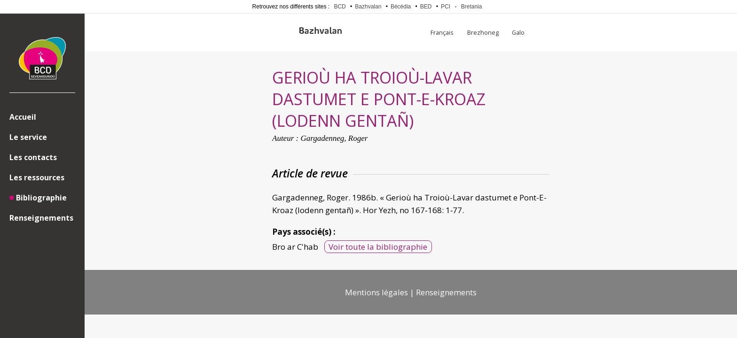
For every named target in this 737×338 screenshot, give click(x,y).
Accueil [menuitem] (22, 117)
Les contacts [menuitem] (33, 157)
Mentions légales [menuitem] (376, 292)
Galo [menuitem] (518, 32)
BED (426, 6)
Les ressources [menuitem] (36, 177)
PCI (445, 6)
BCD (339, 6)
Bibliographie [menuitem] (41, 197)
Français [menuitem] (442, 32)
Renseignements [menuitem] (41, 218)
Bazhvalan (368, 6)
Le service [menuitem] (28, 137)
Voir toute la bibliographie (378, 246)
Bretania (471, 6)
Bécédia (401, 6)
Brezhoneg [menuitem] (483, 32)
